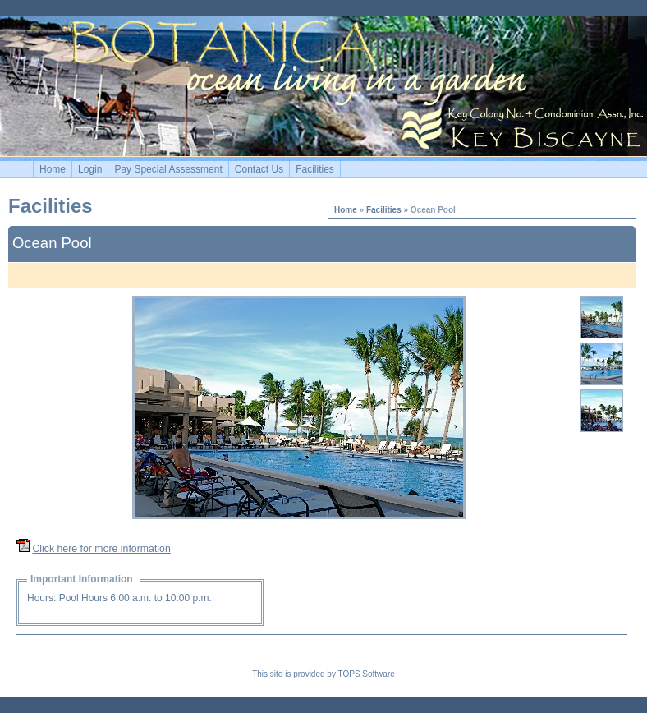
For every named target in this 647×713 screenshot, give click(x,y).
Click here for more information (101, 548)
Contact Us (259, 169)
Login (90, 169)
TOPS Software (366, 673)
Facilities (315, 169)
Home (52, 169)
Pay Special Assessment (168, 169)
